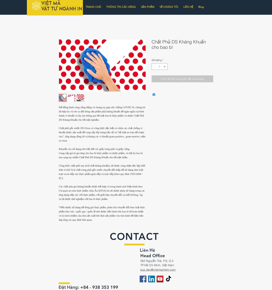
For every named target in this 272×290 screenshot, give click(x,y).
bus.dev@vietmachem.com (158, 269)
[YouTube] (160, 279)
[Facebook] (143, 279)
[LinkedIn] (151, 279)
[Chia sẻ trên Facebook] (154, 95)
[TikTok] (168, 279)
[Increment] (165, 67)
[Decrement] (154, 67)
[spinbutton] (159, 67)
